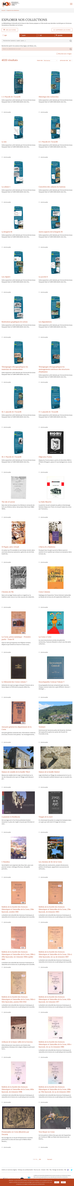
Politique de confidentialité (25, 1169)
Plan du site (37, 1169)
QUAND (59, 35)
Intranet (43, 1169)
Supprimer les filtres (62, 30)
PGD (65, 1169)
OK (56, 1182)
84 (40, 1159)
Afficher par (64, 60)
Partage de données (57, 1169)
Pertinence (47, 60)
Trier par (40, 60)
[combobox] (35, 40)
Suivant (49, 1159)
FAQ (50, 1169)
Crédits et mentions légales (9, 1169)
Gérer (63, 1182)
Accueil (3, 10)
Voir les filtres (9, 30)
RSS (47, 1169)
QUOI (22, 35)
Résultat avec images (64, 53)
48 (70, 60)
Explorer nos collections (13, 10)
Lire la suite (7, 112)
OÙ (40, 35)
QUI (4, 35)
